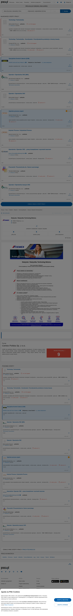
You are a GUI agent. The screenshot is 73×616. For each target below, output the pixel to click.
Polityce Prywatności (8, 604)
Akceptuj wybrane (62, 604)
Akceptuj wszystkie (62, 599)
